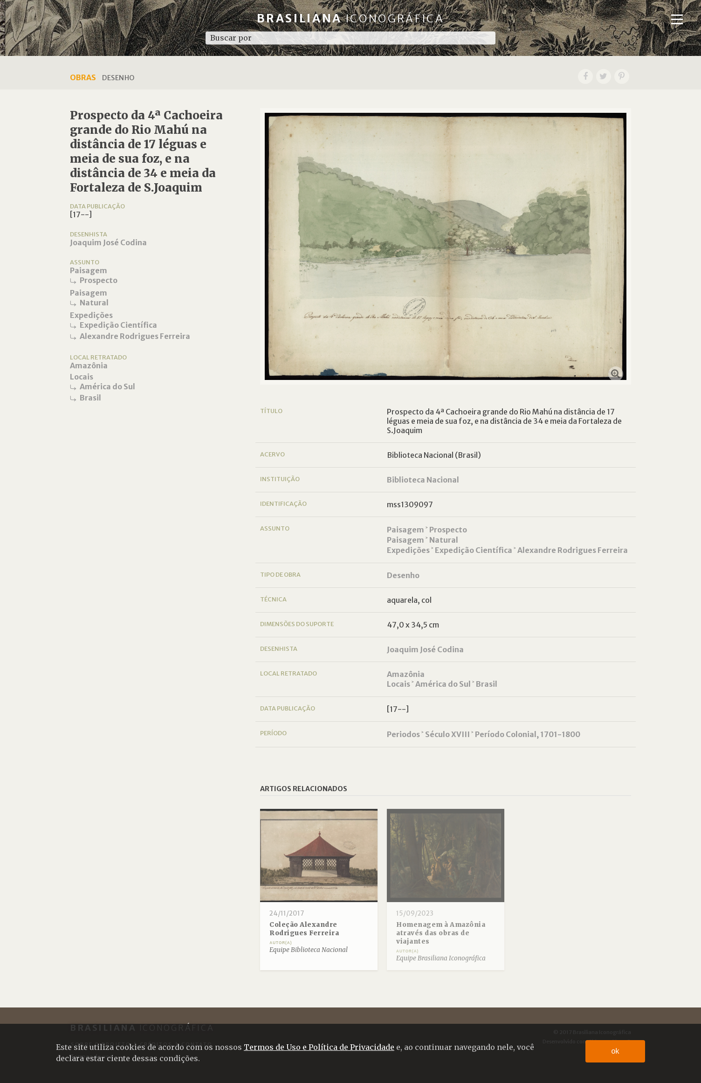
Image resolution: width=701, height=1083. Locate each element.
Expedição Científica (118, 325)
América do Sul (107, 386)
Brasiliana (351, 18)
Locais (81, 376)
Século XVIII (447, 734)
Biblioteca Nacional (423, 479)
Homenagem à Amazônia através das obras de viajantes (440, 933)
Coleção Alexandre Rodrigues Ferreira (304, 929)
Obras (83, 77)
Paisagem (88, 270)
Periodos (403, 734)
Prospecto (98, 280)
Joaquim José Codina (108, 242)
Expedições (91, 315)
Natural (94, 302)
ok (615, 1051)
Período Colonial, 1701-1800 (527, 734)
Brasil (90, 397)
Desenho (403, 575)
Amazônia (89, 365)
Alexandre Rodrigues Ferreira (135, 336)
